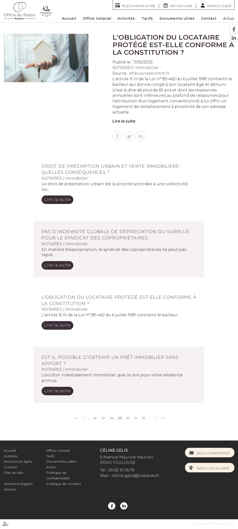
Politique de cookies (63, 484)
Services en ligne (18, 461)
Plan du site (13, 472)
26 (94, 418)
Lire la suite (124, 121)
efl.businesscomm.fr (149, 73)
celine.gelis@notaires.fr (135, 475)
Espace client (219, 6)
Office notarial (97, 18)
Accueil (69, 18)
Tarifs (147, 18)
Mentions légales (18, 484)
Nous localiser (213, 468)
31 (136, 418)
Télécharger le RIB (138, 6)
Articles (10, 489)
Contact (209, 18)
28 (111, 418)
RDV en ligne (181, 6)
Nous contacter (213, 453)
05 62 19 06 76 (121, 470)
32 (143, 418)
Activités (126, 18)
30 (127, 418)
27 (103, 418)
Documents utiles (177, 18)
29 (120, 418)
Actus (228, 18)
